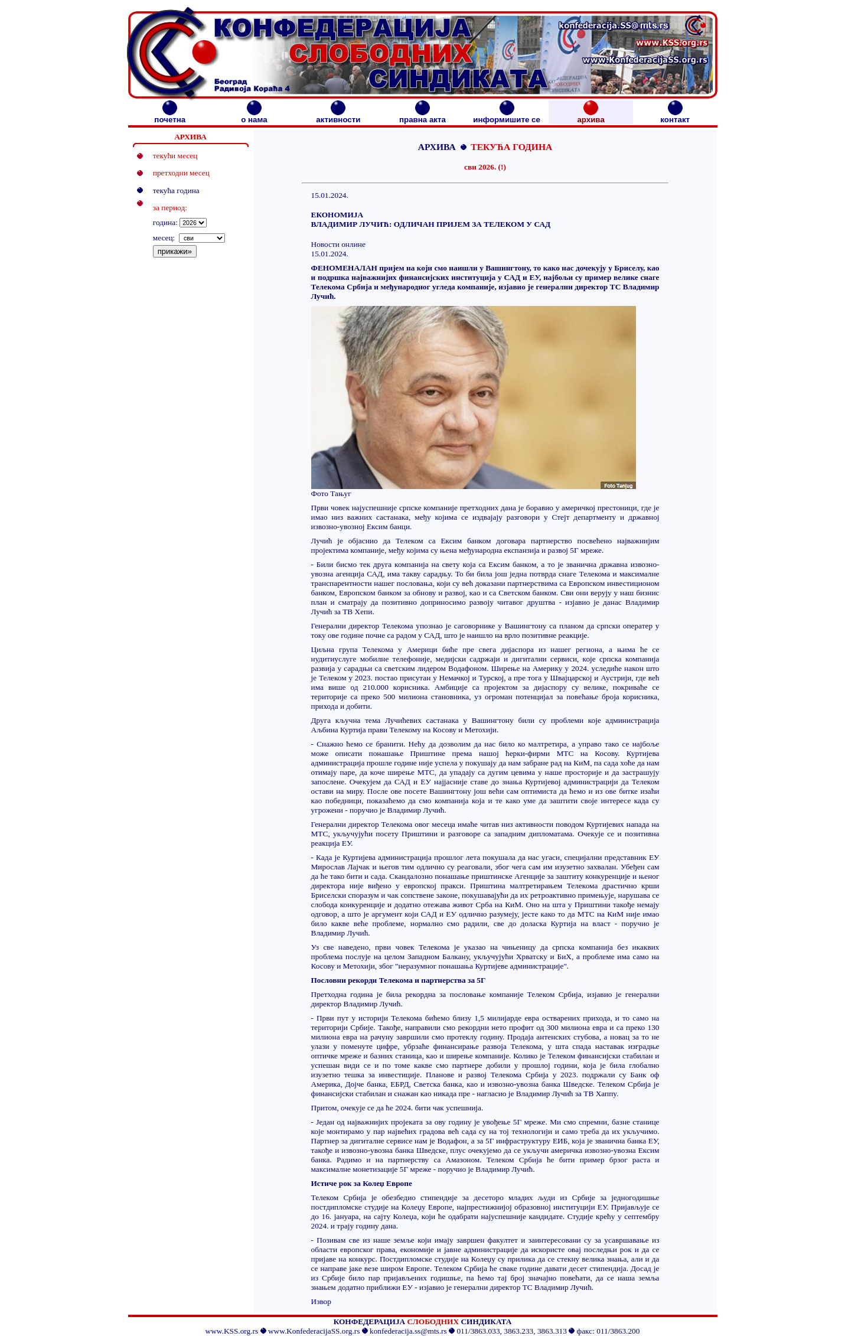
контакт (675, 116)
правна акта (422, 116)
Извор (321, 1301)
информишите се (506, 116)
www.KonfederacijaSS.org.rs (314, 1331)
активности (338, 116)
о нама (254, 116)
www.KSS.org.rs (232, 1331)
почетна (169, 116)
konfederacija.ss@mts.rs (408, 1331)
